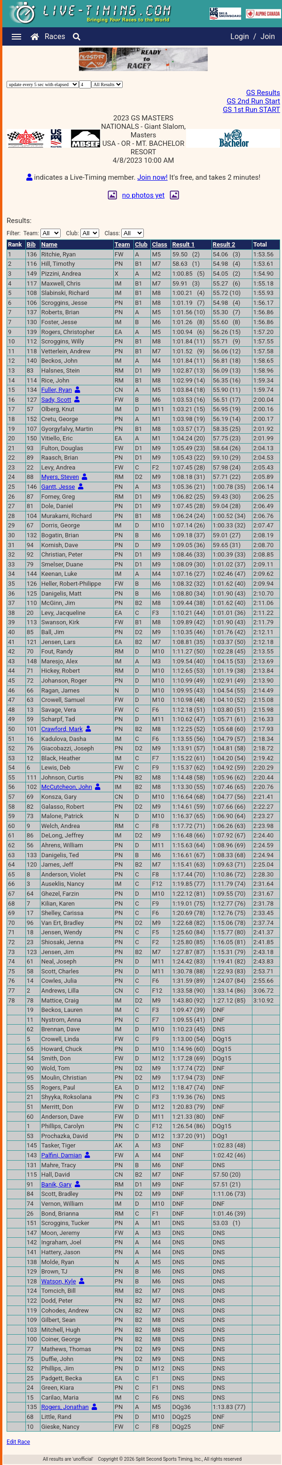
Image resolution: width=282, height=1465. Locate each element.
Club (141, 244)
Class (159, 244)
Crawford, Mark (62, 728)
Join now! (152, 177)
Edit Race (18, 1442)
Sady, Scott (56, 399)
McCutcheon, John (66, 786)
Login (239, 36)
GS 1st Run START (251, 109)
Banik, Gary (56, 1184)
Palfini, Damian (61, 1155)
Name (49, 244)
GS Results (263, 92)
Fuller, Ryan (56, 389)
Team (122, 244)
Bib (31, 244)
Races (55, 36)
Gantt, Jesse (58, 486)
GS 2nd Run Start (253, 101)
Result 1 (183, 244)
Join (267, 36)
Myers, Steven (60, 476)
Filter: (34, 233)
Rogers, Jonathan (65, 1406)
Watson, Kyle (58, 1281)
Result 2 (224, 244)
